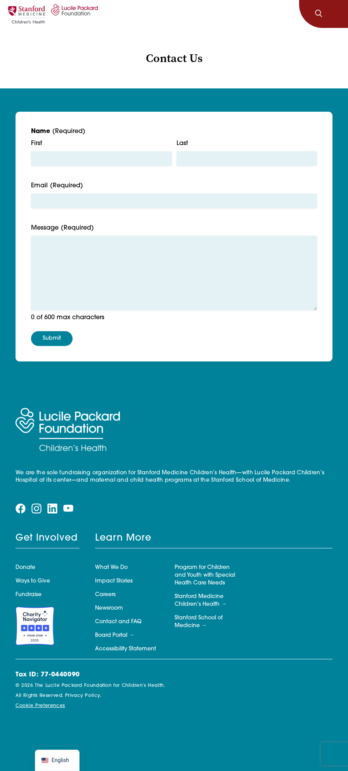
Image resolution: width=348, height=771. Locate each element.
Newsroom (109, 608)
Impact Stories (114, 581)
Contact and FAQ (118, 622)
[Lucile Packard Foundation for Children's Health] (73, 14)
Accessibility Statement (125, 649)
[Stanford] (26, 14)
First (36, 143)
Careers (105, 595)
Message (62, 228)
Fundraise (29, 595)
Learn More (123, 538)
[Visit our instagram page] (36, 508)
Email (57, 186)
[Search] (318, 14)
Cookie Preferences (40, 706)
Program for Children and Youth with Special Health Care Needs (205, 575)
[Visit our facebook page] (21, 508)
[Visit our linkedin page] (52, 508)
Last (182, 143)
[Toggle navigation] (335, 14)
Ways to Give (33, 581)
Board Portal (111, 635)
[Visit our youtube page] (68, 508)
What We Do (111, 567)
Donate (25, 567)
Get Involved (47, 538)
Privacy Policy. (83, 695)
